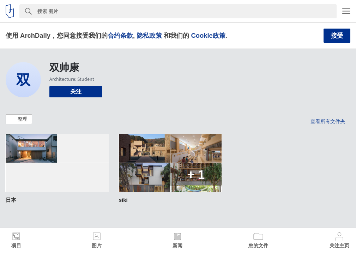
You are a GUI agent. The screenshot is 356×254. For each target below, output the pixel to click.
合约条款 (120, 35)
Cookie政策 (208, 35)
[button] (19, 119)
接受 (337, 35)
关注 (76, 92)
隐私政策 (149, 35)
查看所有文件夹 (327, 121)
